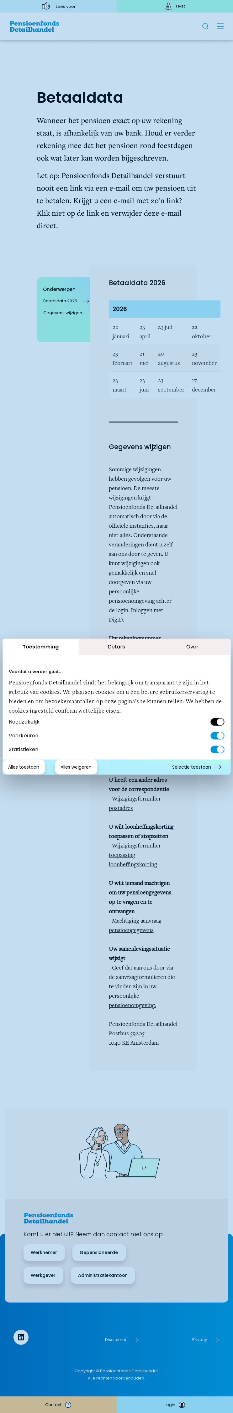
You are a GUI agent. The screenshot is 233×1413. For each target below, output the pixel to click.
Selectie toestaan (191, 767)
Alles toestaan (23, 767)
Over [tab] (192, 646)
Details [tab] (116, 646)
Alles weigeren (76, 767)
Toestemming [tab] (41, 646)
